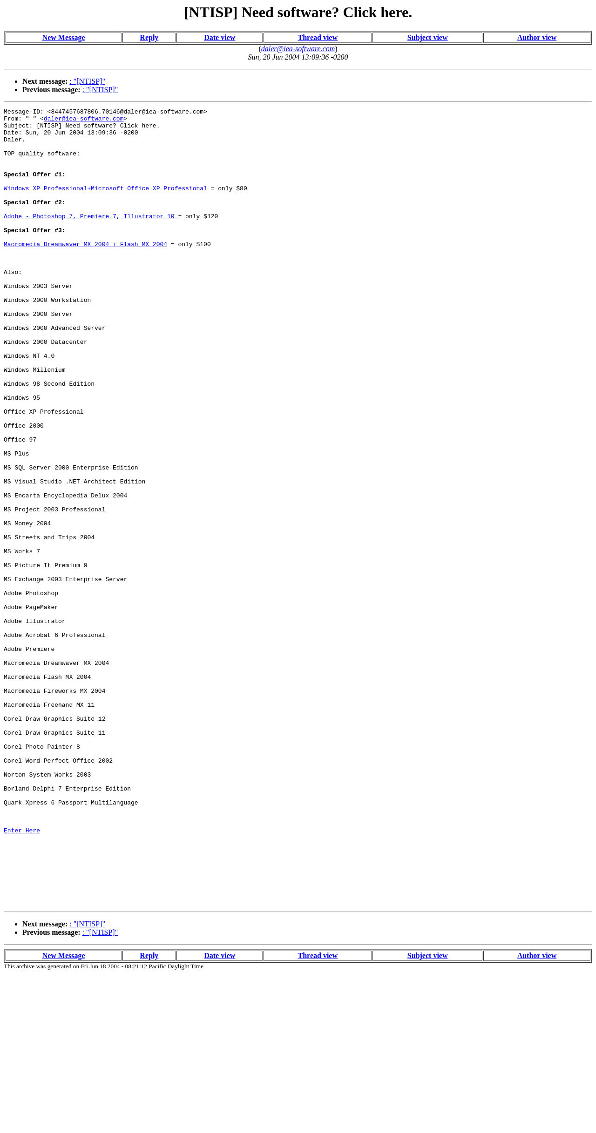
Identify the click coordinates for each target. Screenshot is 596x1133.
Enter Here (22, 975)
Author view (537, 37)
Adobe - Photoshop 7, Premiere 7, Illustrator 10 (91, 238)
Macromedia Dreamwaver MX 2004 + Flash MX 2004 (85, 272)
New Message (63, 37)
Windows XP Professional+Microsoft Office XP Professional (105, 205)
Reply (149, 37)
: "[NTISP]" (87, 81)
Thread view (318, 37)
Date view (219, 37)
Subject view (427, 37)
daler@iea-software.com (84, 121)
